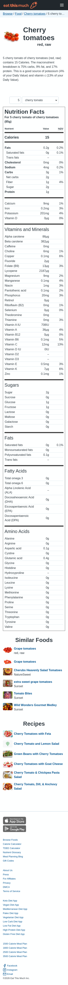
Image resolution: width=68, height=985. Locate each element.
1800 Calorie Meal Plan (15, 948)
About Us (8, 870)
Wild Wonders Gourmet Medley (35, 705)
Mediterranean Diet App (15, 909)
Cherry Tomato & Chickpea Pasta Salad (36, 775)
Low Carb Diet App (12, 921)
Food (18, 13)
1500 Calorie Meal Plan (15, 943)
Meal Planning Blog (13, 856)
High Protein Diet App (14, 930)
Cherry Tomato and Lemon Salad (36, 743)
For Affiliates (9, 878)
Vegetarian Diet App (13, 917)
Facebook (10, 965)
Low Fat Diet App (11, 925)
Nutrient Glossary (12, 852)
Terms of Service (11, 891)
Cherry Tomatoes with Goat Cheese (38, 764)
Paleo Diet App (10, 913)
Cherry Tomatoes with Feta (32, 733)
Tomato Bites (23, 693)
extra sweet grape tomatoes (33, 681)
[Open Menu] (62, 5)
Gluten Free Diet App (14, 934)
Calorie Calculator (12, 844)
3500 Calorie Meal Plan (15, 956)
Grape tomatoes (25, 648)
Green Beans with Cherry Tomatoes (38, 754)
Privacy (7, 882)
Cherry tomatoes (35, 13)
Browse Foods (10, 839)
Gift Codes (8, 860)
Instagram (10, 970)
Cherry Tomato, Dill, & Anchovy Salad (35, 786)
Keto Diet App (10, 900)
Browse (8, 13)
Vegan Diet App (11, 904)
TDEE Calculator (11, 848)
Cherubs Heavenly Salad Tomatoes (38, 670)
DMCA (6, 887)
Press (6, 874)
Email (8, 974)
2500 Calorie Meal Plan (15, 952)
